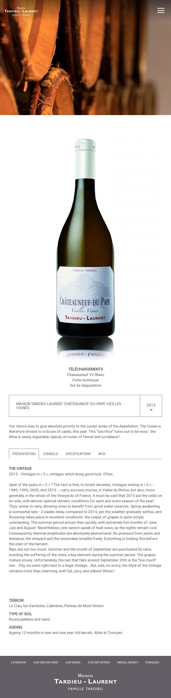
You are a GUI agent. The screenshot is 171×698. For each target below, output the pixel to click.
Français (152, 662)
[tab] (24, 454)
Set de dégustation (86, 385)
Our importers (99, 662)
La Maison (18, 662)
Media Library (127, 662)
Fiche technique (85, 380)
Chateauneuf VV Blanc (85, 375)
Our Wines (73, 662)
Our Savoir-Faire (45, 662)
